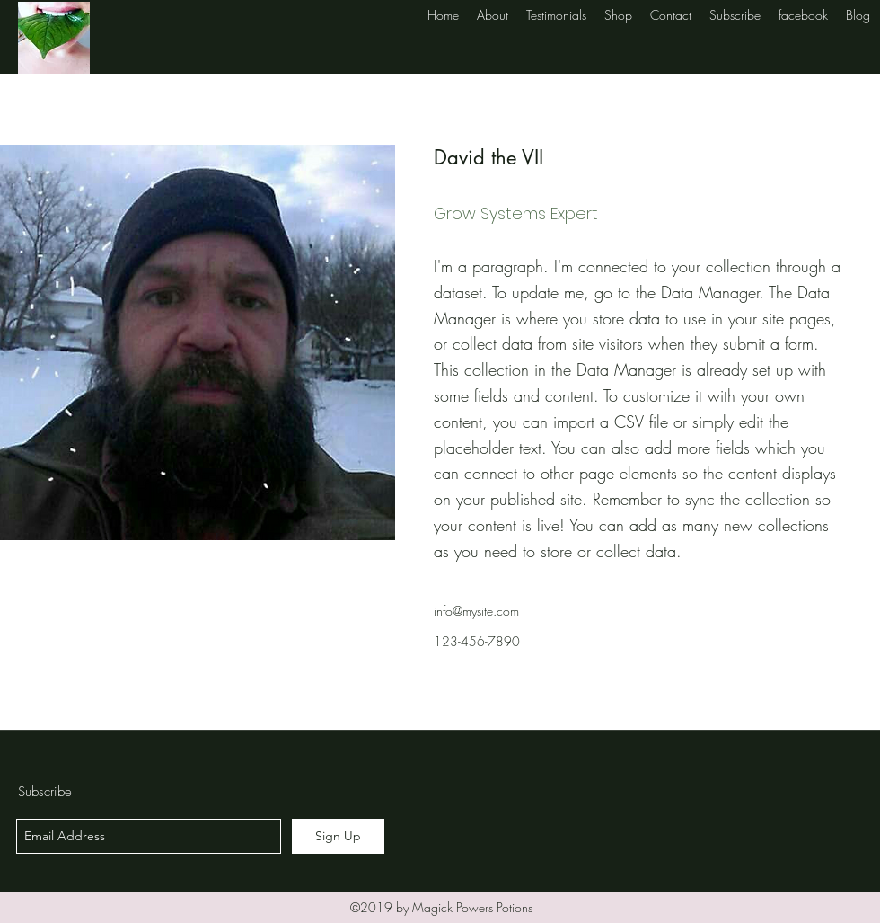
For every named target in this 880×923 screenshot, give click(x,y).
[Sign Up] (338, 836)
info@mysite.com (476, 610)
